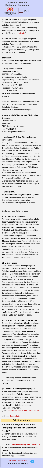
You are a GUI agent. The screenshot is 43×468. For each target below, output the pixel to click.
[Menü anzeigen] (21, 11)
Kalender (21, 33)
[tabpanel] (27, 11)
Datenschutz (15, 416)
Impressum (13, 460)
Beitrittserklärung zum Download (25, 445)
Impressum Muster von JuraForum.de (23, 411)
